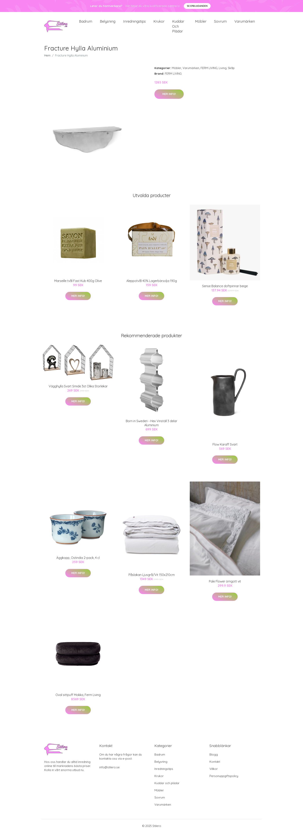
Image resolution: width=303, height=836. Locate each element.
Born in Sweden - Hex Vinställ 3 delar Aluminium (151, 426)
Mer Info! (169, 97)
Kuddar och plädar (178, 28)
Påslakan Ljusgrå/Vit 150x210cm (152, 578)
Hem (47, 59)
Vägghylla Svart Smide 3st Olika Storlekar (78, 389)
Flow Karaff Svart (225, 448)
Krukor (158, 23)
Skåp (231, 71)
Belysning (107, 23)
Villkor (213, 772)
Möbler (200, 23)
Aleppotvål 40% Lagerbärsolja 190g (151, 284)
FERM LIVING (209, 71)
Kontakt (214, 765)
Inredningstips (134, 23)
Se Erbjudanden (197, 5)
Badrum (85, 23)
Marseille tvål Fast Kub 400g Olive (78, 284)
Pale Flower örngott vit (225, 585)
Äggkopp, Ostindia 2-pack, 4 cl (78, 561)
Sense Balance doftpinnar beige (225, 289)
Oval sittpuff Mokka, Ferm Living (78, 698)
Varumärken (244, 23)
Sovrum (220, 23)
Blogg (213, 758)
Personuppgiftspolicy (223, 779)
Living (222, 71)
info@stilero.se (109, 771)
